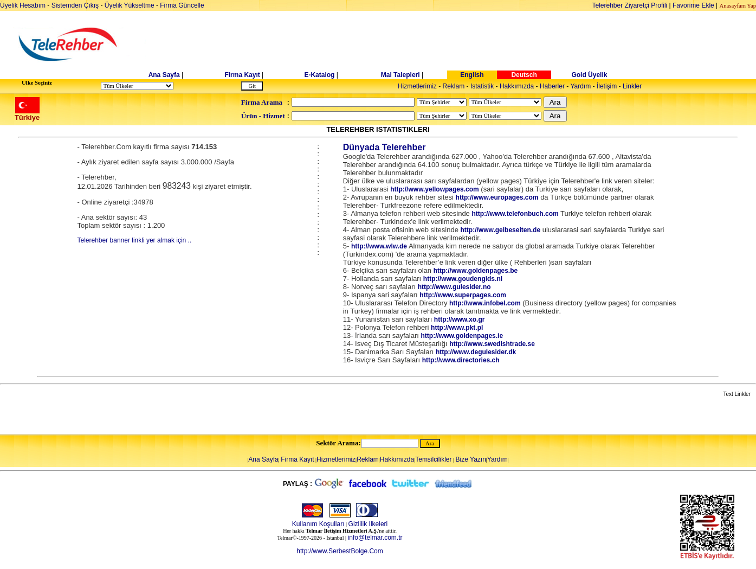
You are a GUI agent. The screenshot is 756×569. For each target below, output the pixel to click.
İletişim (607, 86)
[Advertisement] (461, 44)
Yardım (580, 86)
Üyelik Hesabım (23, 5)
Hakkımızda (517, 86)
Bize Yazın (471, 459)
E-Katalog (319, 75)
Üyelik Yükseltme (129, 5)
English (471, 75)
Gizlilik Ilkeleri (368, 524)
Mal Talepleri (400, 75)
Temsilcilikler (433, 459)
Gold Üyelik (589, 75)
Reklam (454, 86)
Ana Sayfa (164, 75)
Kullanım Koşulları (318, 524)
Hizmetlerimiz (417, 86)
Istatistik (482, 86)
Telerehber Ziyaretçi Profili (630, 5)
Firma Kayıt (242, 75)
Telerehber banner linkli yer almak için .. (134, 240)
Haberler (552, 86)
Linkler (632, 86)
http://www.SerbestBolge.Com (339, 551)
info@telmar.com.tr (375, 537)
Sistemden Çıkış (75, 5)
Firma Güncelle (182, 5)
